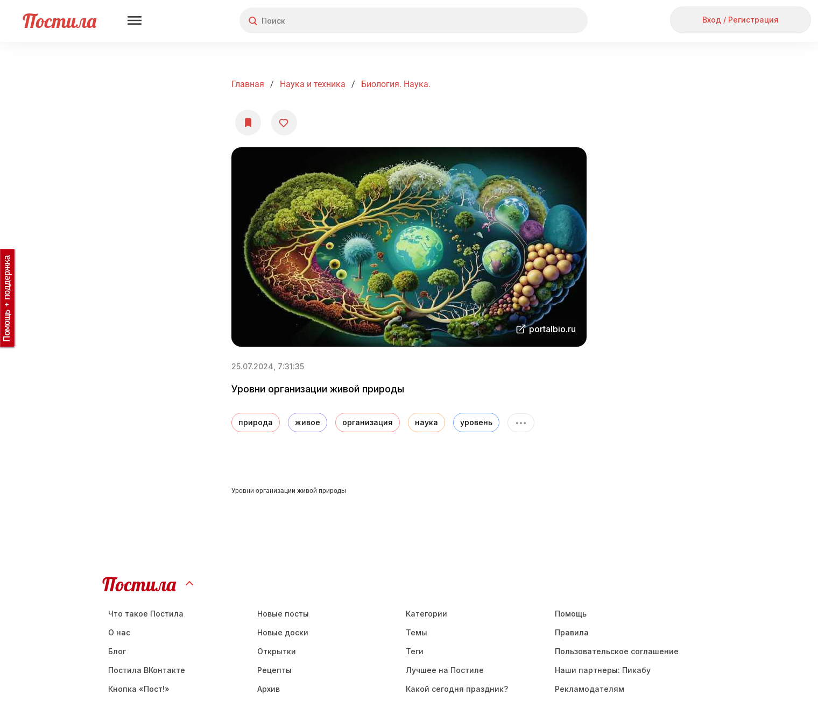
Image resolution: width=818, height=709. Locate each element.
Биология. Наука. (396, 84)
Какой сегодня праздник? (457, 688)
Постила (59, 21)
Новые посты (283, 613)
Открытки (276, 651)
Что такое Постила (146, 613)
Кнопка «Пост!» (139, 688)
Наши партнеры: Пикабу (603, 670)
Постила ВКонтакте (146, 670)
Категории (426, 613)
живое (307, 422)
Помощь (571, 613)
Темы (416, 632)
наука (426, 422)
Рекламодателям (589, 688)
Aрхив (268, 688)
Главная (247, 84)
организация (367, 422)
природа (255, 422)
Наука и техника (312, 84)
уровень (476, 422)
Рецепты (274, 670)
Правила (572, 632)
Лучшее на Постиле (445, 670)
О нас (119, 632)
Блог (117, 651)
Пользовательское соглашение (617, 651)
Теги (415, 651)
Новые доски (282, 632)
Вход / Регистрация (740, 19)
